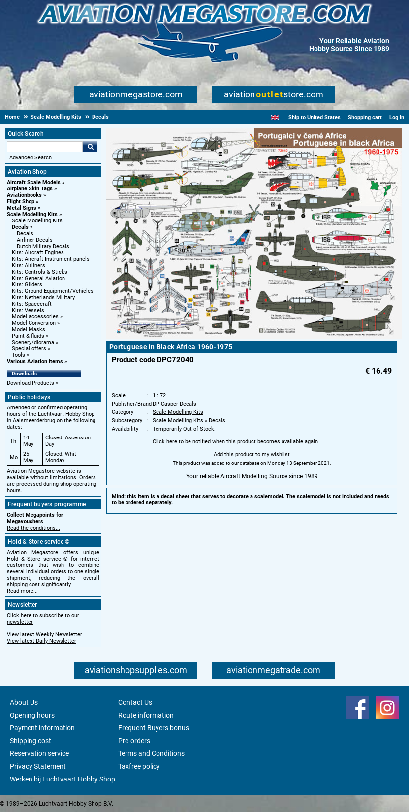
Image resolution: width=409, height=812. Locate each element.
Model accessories (35, 316)
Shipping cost (30, 741)
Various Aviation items (35, 361)
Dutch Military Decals (43, 246)
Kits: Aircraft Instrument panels (51, 259)
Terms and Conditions (151, 753)
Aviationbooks (24, 195)
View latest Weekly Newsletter (44, 634)
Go (90, 146)
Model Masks (28, 329)
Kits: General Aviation (38, 278)
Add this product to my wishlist (252, 454)
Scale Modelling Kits (32, 214)
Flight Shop (20, 201)
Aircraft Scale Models (34, 182)
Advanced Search (30, 158)
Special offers (29, 348)
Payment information (42, 728)
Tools (18, 355)
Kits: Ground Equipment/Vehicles (53, 291)
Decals (20, 227)
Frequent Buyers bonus (153, 728)
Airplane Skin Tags (30, 189)
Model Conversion (34, 323)
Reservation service (39, 753)
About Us (24, 702)
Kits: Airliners (28, 265)
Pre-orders (134, 741)
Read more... (22, 591)
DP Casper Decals (174, 404)
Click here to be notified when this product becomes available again (235, 441)
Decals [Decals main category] (25, 233)
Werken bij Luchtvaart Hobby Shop (62, 779)
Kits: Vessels (28, 310)
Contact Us (135, 702)
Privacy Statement (38, 766)
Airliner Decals (35, 240)
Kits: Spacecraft (32, 304)
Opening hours (32, 715)
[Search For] (45, 146)
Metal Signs (21, 208)
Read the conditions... (33, 528)
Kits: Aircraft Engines (38, 253)
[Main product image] (254, 337)
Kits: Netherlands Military (43, 297)
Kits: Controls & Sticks (39, 272)
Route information (146, 715)
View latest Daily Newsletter (41, 641)
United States (324, 117)
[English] (275, 117)
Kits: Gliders (27, 284)
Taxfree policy (139, 766)
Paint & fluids (28, 336)
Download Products (30, 383)
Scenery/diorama (33, 342)
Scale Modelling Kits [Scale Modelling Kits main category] (37, 221)
